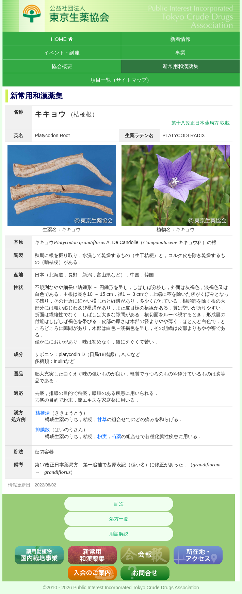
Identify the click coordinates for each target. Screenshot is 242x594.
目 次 (118, 504)
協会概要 (62, 66)
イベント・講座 (62, 52)
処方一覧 (118, 518)
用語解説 (118, 533)
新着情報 (180, 39)
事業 (180, 52)
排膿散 (42, 429)
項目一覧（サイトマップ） (121, 80)
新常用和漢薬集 (180, 66)
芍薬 (116, 436)
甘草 (102, 419)
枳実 (102, 436)
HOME (62, 39)
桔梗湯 (42, 413)
